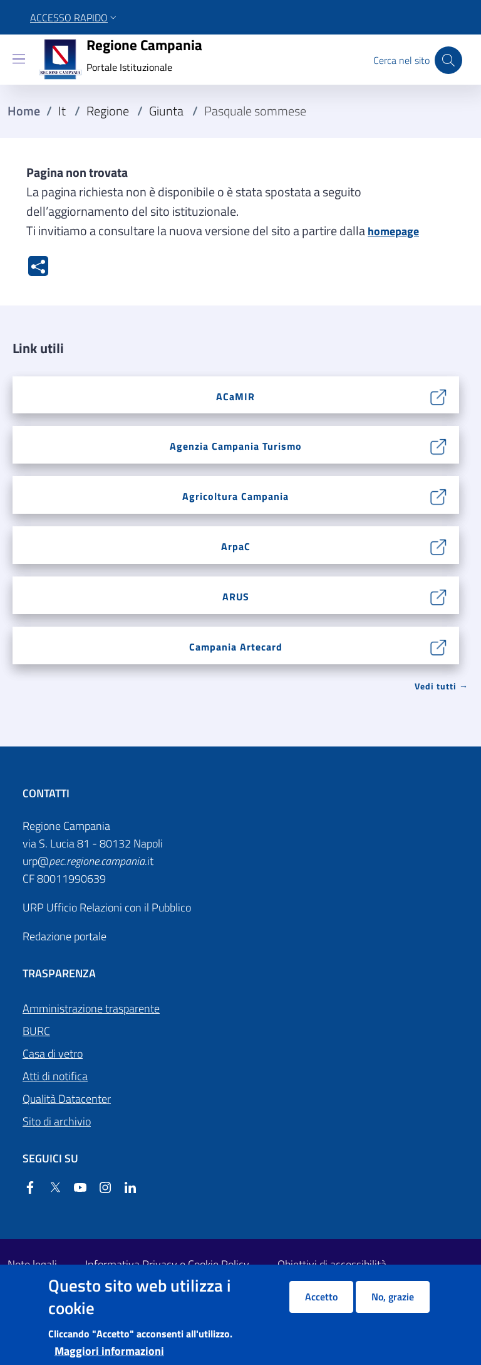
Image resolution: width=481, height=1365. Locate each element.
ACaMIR (235, 396)
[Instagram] (100, 1188)
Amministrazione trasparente (91, 1008)
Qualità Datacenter (67, 1098)
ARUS (235, 596)
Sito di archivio (57, 1121)
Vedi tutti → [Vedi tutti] (441, 686)
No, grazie (392, 1296)
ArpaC (236, 546)
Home (24, 111)
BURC (36, 1030)
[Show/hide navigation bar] (19, 59)
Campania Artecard (235, 646)
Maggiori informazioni (109, 1350)
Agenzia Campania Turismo (236, 446)
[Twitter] (50, 1188)
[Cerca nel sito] (448, 60)
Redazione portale (64, 936)
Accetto (321, 1296)
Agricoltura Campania (235, 496)
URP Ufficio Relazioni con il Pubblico (107, 907)
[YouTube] (75, 1188)
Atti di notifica (55, 1076)
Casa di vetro (53, 1053)
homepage (393, 231)
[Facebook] (30, 1188)
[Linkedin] (125, 1188)
